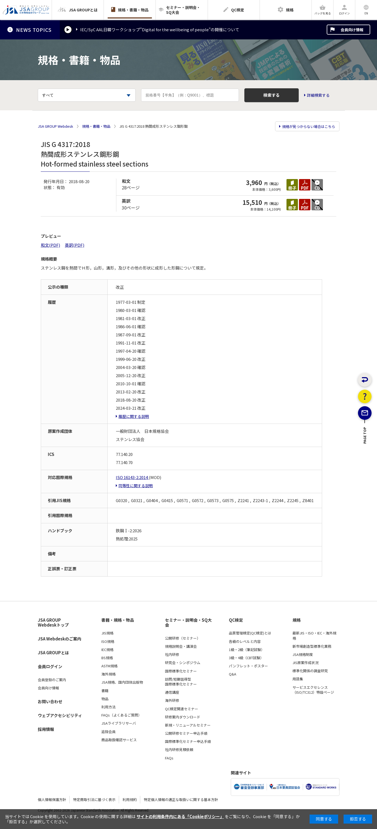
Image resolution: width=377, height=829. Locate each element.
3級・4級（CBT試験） (246, 657)
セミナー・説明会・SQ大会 (188, 623)
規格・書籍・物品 (96, 126)
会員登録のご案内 (52, 679)
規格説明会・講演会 (181, 646)
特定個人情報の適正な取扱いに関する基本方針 (181, 799)
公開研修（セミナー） (182, 638)
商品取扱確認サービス (119, 739)
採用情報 (46, 729)
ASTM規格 (109, 666)
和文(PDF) (50, 245)
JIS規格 (107, 633)
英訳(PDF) (74, 245)
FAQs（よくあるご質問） (121, 715)
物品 (104, 698)
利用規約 (130, 799)
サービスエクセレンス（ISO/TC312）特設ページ (313, 690)
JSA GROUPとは (53, 652)
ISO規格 (107, 641)
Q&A (232, 674)
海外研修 (172, 700)
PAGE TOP (365, 454)
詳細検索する (318, 95)
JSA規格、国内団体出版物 (122, 682)
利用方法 (108, 707)
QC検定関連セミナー (181, 708)
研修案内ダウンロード (182, 717)
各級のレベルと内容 (245, 641)
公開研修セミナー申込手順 (186, 733)
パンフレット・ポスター (248, 666)
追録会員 (108, 731)
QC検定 (236, 620)
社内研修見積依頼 (179, 749)
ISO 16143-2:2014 (132, 477)
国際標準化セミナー (181, 671)
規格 (296, 620)
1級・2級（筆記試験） (246, 649)
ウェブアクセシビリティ (60, 715)
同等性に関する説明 (136, 485)
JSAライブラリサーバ (118, 723)
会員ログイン (50, 666)
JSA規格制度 (302, 654)
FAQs (169, 758)
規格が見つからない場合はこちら (308, 126)
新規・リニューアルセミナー (188, 725)
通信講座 (172, 692)
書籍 (104, 690)
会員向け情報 (352, 29)
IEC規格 (107, 649)
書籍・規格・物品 (117, 620)
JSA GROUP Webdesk (55, 126)
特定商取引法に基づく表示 (94, 799)
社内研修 (172, 654)
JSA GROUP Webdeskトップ (53, 623)
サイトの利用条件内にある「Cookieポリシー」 (180, 816)
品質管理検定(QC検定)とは (250, 633)
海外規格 (108, 674)
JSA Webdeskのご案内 (59, 639)
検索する (271, 95)
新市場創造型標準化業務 (311, 646)
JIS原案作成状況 (305, 662)
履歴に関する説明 (134, 416)
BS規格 (107, 657)
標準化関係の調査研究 (310, 670)
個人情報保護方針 (52, 799)
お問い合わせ (50, 701)
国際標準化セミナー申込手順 (188, 741)
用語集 (297, 679)
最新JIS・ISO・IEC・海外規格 (314, 635)
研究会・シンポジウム (182, 662)
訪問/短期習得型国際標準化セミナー (181, 682)
